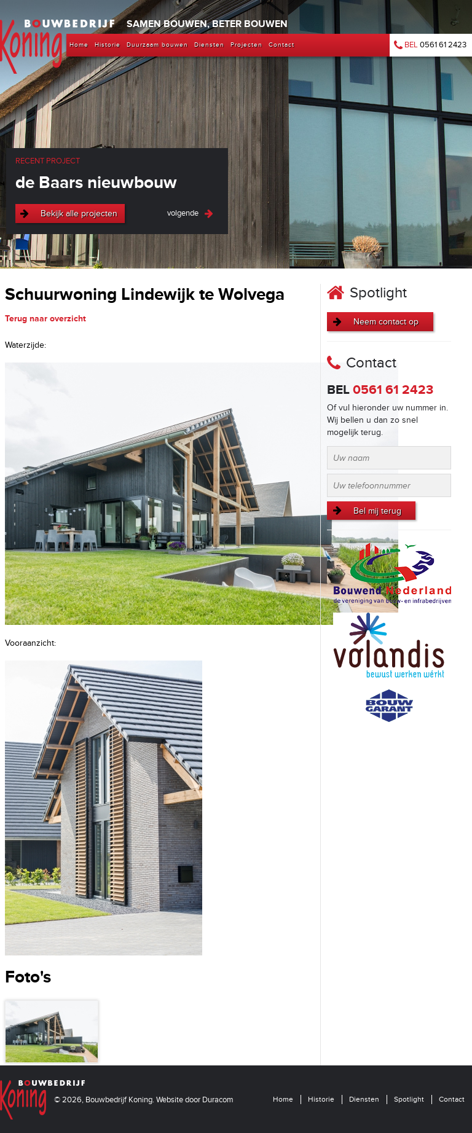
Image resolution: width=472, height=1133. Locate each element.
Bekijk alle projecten (79, 213)
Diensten (364, 1099)
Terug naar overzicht (45, 318)
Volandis (389, 647)
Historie (321, 1099)
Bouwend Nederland (392, 573)
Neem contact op (386, 321)
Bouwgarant (389, 705)
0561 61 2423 (430, 45)
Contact (452, 1099)
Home (283, 1099)
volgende (183, 213)
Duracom (218, 1100)
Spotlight (409, 1099)
